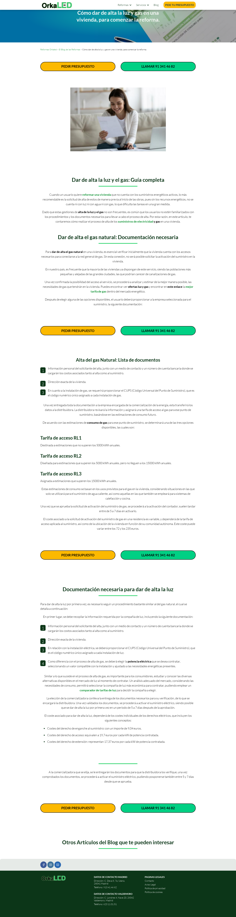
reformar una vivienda (96, 194)
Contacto (149, 880)
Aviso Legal (150, 884)
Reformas (123, 5)
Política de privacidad (155, 888)
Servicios (141, 5)
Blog (156, 5)
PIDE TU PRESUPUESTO (179, 4)
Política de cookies (154, 892)
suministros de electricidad (135, 221)
